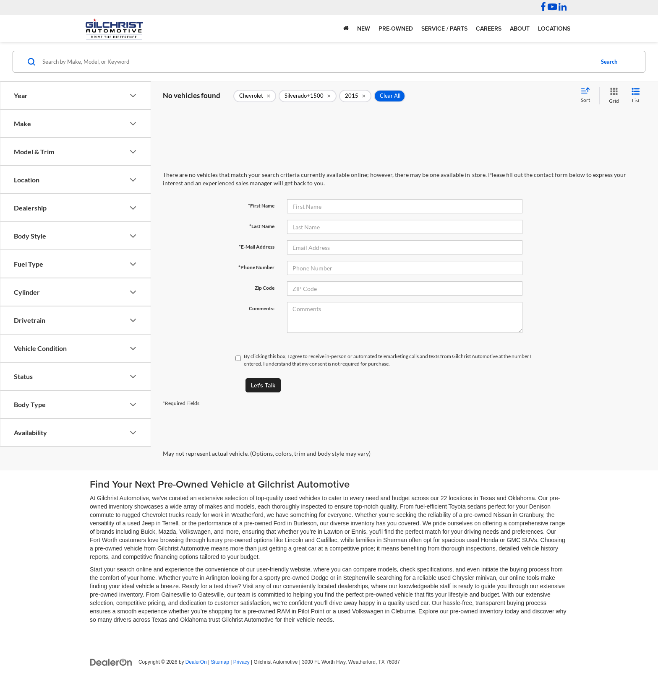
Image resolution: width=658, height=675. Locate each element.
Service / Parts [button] (444, 28)
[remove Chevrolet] (254, 96)
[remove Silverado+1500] (308, 96)
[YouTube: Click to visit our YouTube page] (552, 8)
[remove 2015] (355, 96)
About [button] (520, 28)
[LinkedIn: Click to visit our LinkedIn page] (563, 8)
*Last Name (261, 226)
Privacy (241, 662)
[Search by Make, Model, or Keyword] (317, 62)
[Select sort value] (588, 95)
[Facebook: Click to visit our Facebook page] (543, 8)
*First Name (261, 205)
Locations (554, 28)
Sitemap (220, 662)
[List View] (635, 95)
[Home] (346, 28)
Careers (488, 28)
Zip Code (264, 288)
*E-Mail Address (256, 247)
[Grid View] (612, 95)
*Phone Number (256, 267)
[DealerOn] (111, 661)
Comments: (261, 308)
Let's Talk (263, 385)
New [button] (363, 28)
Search (609, 61)
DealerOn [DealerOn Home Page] (196, 662)
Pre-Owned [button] (396, 28)
